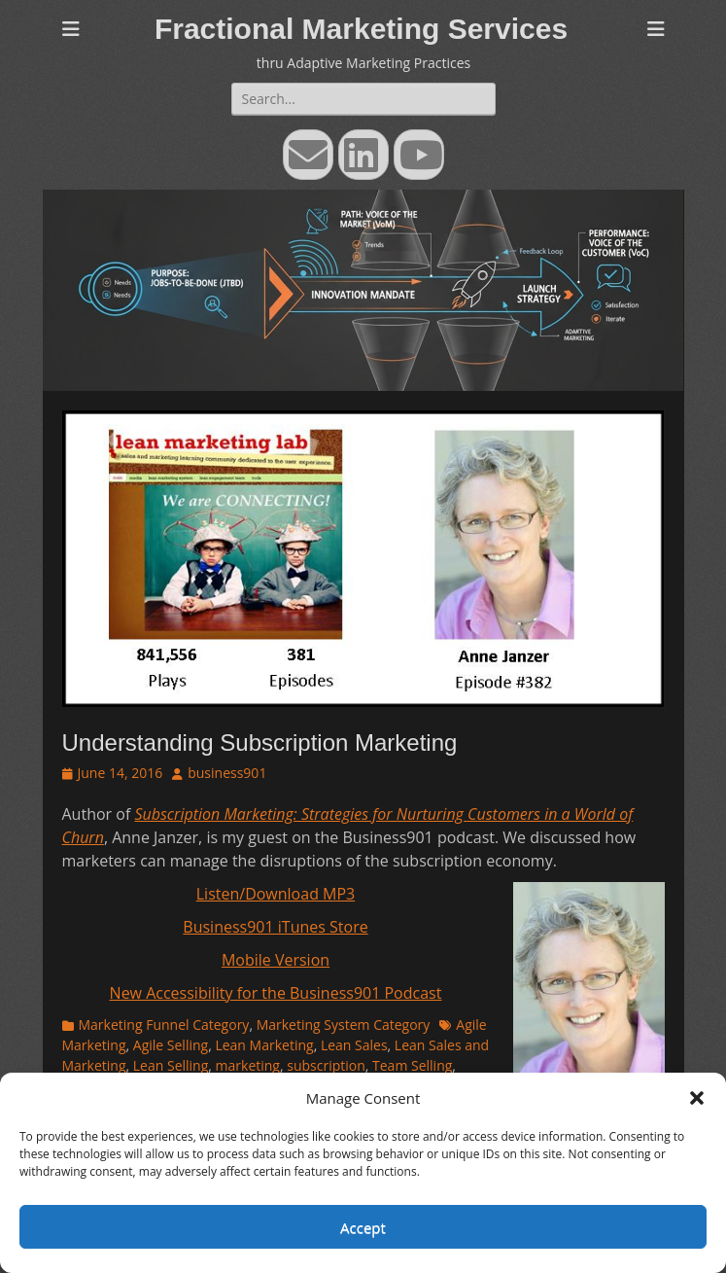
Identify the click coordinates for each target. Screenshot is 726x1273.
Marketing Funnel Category (164, 1024)
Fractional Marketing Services (361, 29)
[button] (697, 1098)
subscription (326, 1065)
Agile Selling (170, 1045)
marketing (248, 1065)
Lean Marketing (264, 1045)
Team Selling (412, 1065)
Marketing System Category (344, 1024)
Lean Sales (354, 1045)
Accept (363, 1227)
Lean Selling (171, 1065)
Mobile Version (275, 960)
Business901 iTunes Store (275, 926)
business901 (227, 772)
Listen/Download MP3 (276, 893)
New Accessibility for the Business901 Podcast (276, 993)
